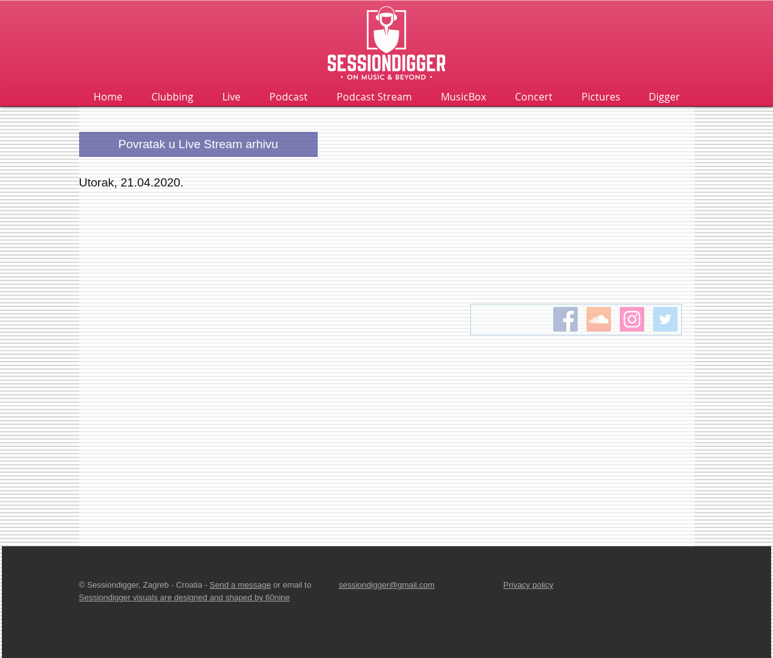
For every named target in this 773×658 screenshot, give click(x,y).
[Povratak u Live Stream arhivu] (198, 144)
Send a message (240, 585)
